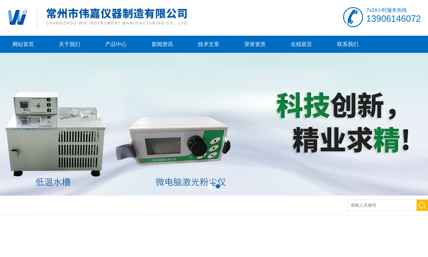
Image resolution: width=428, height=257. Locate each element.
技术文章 (208, 44)
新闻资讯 (162, 44)
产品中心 (116, 44)
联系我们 (347, 44)
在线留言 (301, 44)
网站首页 (23, 44)
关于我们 (69, 44)
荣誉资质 (255, 44)
